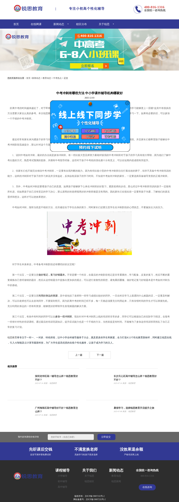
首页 (16, 24)
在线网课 (36, 24)
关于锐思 (104, 24)
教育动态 (47, 78)
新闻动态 (58, 24)
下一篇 (100, 355)
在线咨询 (147, 487)
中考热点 (57, 78)
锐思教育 (12, 337)
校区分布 (81, 24)
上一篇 (78, 355)
